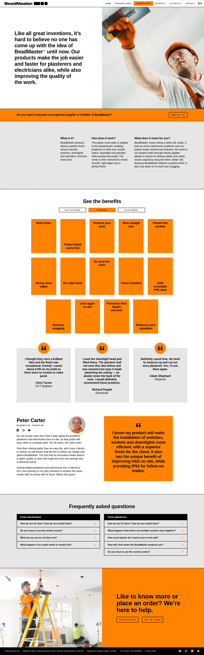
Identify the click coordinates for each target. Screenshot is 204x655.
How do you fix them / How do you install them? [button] (46, 523)
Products (160, 3)
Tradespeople (144, 3)
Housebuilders (123, 3)
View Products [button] (127, 619)
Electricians (72, 210)
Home (108, 3)
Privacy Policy (151, 651)
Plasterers (131, 210)
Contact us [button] (178, 115)
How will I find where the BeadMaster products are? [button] (135, 545)
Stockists (176, 3)
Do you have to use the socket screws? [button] (41, 530)
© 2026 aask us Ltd (12, 651)
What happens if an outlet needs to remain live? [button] (46, 545)
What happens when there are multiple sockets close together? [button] (142, 530)
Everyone (102, 210)
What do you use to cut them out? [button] (38, 537)
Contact (190, 3)
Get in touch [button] (152, 619)
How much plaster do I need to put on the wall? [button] (133, 537)
